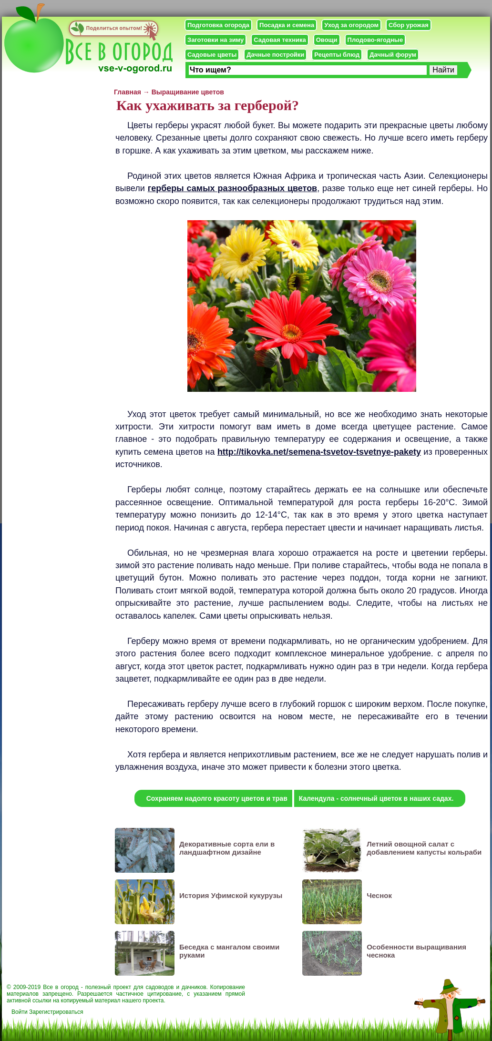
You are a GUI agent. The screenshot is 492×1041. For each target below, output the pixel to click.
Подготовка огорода (218, 25)
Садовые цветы (211, 54)
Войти (19, 1012)
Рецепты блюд (336, 54)
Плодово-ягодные (375, 39)
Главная (127, 92)
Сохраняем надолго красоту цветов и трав (216, 798)
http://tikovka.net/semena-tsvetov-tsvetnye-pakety (319, 452)
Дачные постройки (275, 54)
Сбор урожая (409, 25)
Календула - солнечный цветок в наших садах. (376, 798)
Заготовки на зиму (215, 39)
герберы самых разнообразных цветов (232, 188)
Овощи (327, 39)
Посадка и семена (286, 25)
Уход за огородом (351, 25)
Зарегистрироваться (56, 1012)
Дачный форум (392, 54)
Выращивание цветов (188, 92)
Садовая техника (280, 39)
